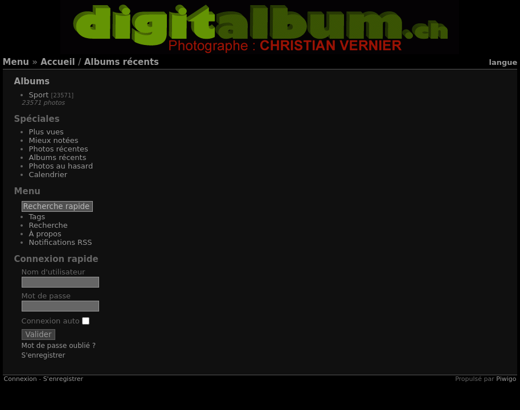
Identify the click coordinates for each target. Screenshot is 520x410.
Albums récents (121, 62)
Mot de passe (46, 296)
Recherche (48, 225)
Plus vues (46, 132)
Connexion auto (55, 321)
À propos (45, 233)
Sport (39, 95)
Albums (32, 81)
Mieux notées (54, 140)
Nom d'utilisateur (53, 272)
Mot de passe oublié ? (59, 346)
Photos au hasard (61, 166)
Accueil (57, 62)
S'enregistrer (43, 355)
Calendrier (48, 174)
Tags (37, 216)
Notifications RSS (60, 242)
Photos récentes (58, 149)
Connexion (20, 379)
